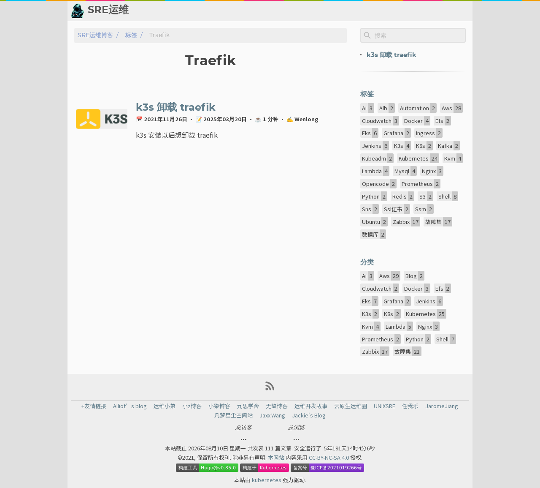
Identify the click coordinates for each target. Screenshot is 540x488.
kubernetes (267, 480)
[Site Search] (419, 35)
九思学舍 (248, 406)
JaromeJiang (441, 406)
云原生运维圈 (350, 406)
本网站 (277, 457)
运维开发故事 (310, 406)
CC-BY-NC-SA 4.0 (329, 457)
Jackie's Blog (309, 415)
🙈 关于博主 (450, 10)
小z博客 (192, 406)
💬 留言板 (409, 10)
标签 (131, 35)
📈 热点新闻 (368, 10)
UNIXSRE (384, 406)
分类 (367, 262)
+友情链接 (93, 406)
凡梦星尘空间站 (233, 415)
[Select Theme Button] (260, 10)
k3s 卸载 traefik (176, 108)
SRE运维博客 (95, 35)
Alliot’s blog (130, 406)
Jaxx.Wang (272, 415)
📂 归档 (287, 10)
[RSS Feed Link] (270, 389)
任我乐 (410, 406)
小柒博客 (219, 406)
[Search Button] (239, 10)
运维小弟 (165, 406)
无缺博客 (277, 406)
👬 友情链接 (324, 10)
